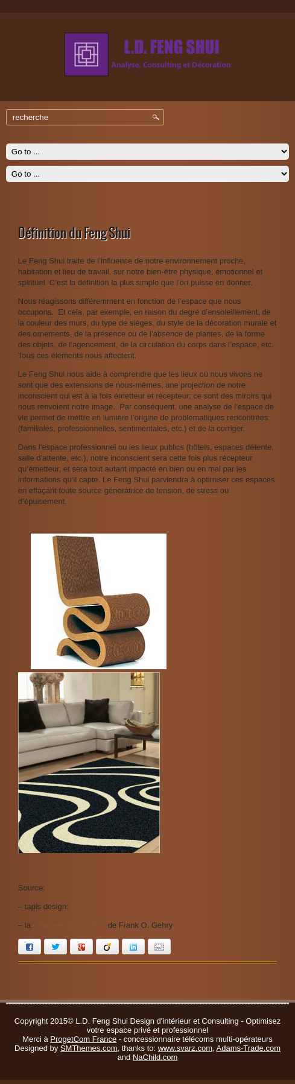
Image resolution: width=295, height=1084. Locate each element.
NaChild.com (155, 1057)
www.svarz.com (185, 1048)
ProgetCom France (83, 1039)
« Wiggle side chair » (69, 925)
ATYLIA (84, 906)
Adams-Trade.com (249, 1048)
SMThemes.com (89, 1048)
